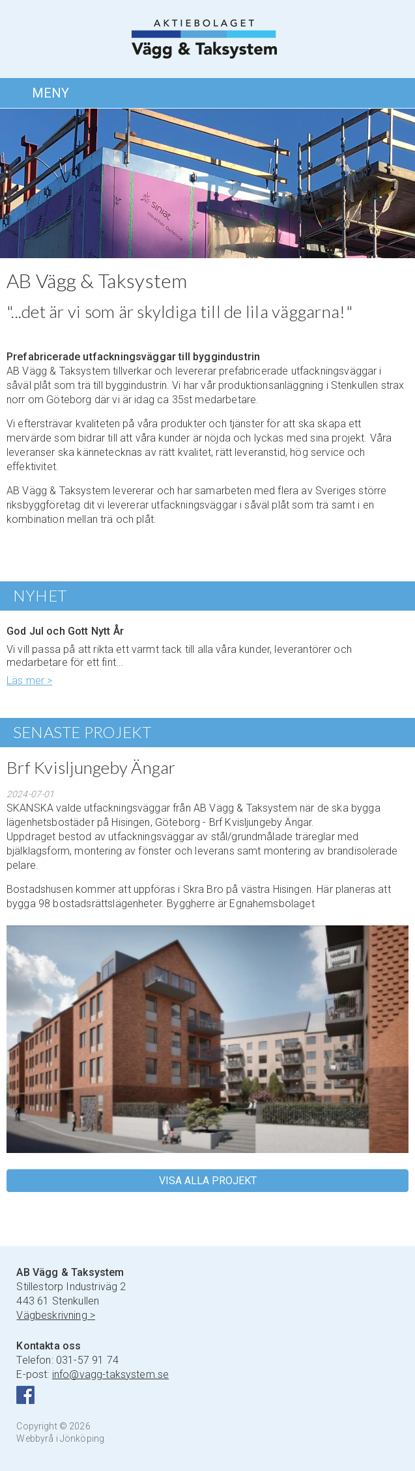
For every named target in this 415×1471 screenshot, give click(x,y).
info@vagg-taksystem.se (110, 1374)
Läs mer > (29, 680)
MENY (50, 93)
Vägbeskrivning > (55, 1315)
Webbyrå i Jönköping (60, 1438)
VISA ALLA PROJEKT (208, 1180)
